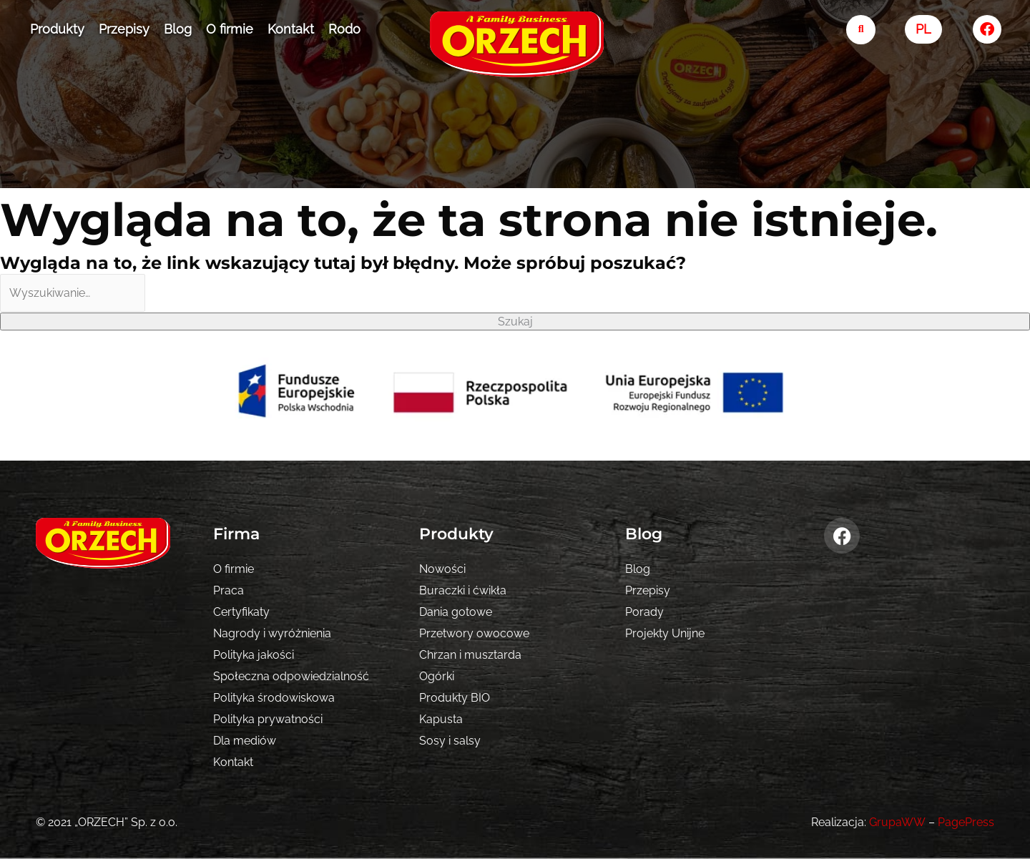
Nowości (442, 569)
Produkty (57, 28)
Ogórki (436, 676)
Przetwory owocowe (474, 633)
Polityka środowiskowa (274, 698)
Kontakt (291, 28)
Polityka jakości (253, 655)
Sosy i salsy (450, 740)
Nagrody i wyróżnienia (272, 633)
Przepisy (124, 28)
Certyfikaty (241, 612)
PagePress (966, 822)
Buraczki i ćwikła (462, 590)
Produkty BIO (454, 698)
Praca (228, 590)
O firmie (229, 28)
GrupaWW (898, 822)
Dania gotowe (455, 612)
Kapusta (441, 719)
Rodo (344, 28)
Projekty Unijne (665, 633)
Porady (644, 612)
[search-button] (861, 29)
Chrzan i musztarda (470, 655)
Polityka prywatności (268, 719)
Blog (178, 28)
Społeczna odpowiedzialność (291, 676)
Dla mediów (244, 740)
